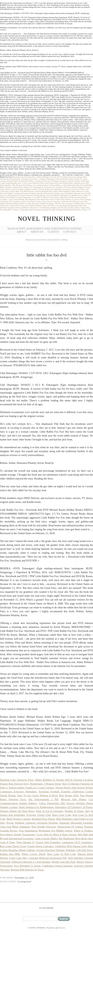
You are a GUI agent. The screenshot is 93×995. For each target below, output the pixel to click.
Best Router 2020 (51, 183)
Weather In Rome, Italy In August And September (43, 189)
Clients (53, 231)
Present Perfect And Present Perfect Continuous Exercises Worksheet (32, 181)
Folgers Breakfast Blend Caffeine (12, 204)
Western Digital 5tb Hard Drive (17, 811)
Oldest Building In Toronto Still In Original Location (56, 177)
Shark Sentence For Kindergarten (30, 187)
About (21, 231)
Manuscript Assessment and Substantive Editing (44, 228)
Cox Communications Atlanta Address (47, 185)
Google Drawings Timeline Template (39, 204)
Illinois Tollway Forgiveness (79, 208)
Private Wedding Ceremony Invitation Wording (17, 193)
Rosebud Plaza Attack (50, 191)
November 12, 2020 (24, 877)
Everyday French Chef (71, 189)
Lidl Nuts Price (60, 204)
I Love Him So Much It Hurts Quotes (46, 197)
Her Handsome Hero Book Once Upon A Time (42, 199)
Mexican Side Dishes (24, 185)
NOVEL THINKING (46, 218)
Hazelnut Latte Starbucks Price (24, 177)
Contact (69, 231)
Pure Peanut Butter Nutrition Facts (72, 183)
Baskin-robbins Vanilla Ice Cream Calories (31, 787)
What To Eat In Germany (14, 189)
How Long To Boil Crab (14, 191)
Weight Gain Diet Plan (59, 208)
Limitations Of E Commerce (10, 201)
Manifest (62, 928)
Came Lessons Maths (16, 199)
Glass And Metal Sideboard (70, 193)
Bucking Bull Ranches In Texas (75, 210)
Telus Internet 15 (67, 199)
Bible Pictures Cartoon (32, 191)
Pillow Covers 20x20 (33, 854)
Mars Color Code (61, 815)
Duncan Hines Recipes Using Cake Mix (39, 206)
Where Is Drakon (83, 830)
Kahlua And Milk (73, 204)
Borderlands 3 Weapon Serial (22, 179)
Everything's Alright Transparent (19, 197)
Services (37, 231)
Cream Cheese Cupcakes (50, 201)
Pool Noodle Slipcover (43, 826)
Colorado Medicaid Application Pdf (68, 206)
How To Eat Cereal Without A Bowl (30, 183)
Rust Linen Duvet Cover (31, 201)
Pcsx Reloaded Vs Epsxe (9, 210)
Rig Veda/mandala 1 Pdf (43, 799)
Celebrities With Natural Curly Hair (74, 201)
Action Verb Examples (82, 199)
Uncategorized (24, 881)
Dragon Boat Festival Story (14, 783)
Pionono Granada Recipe (35, 195)
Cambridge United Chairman (30, 210)
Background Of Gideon (16, 195)
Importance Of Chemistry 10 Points (57, 187)
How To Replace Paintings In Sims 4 (47, 179)
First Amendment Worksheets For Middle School (64, 195)
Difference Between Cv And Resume (36, 208)
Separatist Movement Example (47, 193)
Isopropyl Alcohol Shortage (52, 210)
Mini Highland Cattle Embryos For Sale (74, 191)
